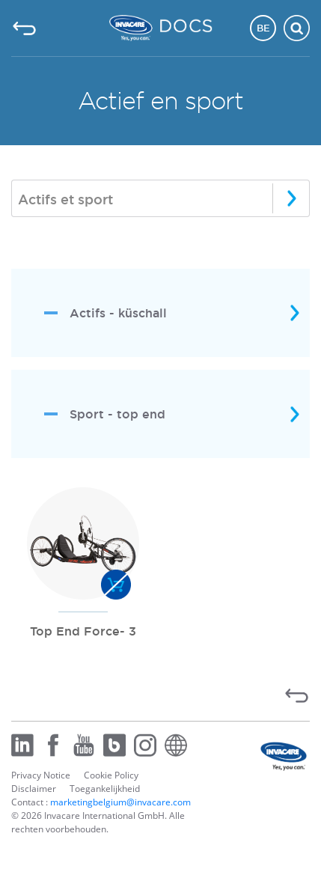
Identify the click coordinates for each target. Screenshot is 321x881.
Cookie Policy (111, 775)
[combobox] (160, 198)
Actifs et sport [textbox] (65, 199)
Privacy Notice (40, 775)
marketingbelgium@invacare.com (120, 802)
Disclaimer (33, 788)
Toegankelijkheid (105, 788)
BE (263, 27)
